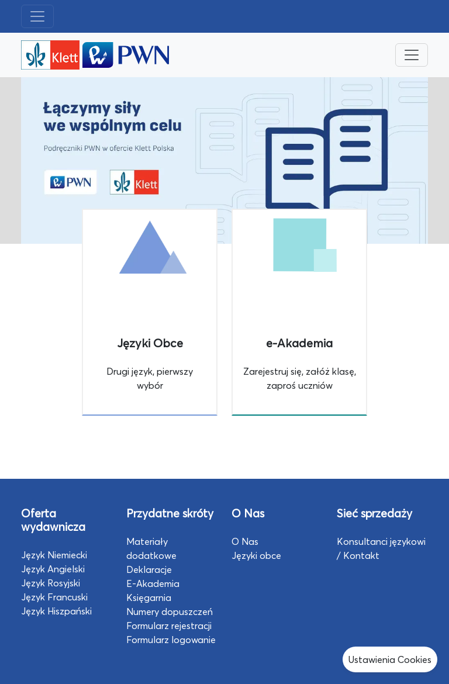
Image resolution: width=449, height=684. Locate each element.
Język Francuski (54, 597)
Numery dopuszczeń (169, 611)
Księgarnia (148, 597)
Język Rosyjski (50, 583)
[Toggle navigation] (37, 16)
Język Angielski (53, 569)
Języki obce (256, 555)
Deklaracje (149, 569)
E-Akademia (152, 583)
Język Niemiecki (54, 555)
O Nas (245, 541)
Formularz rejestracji (169, 625)
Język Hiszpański (56, 611)
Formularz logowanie (171, 639)
